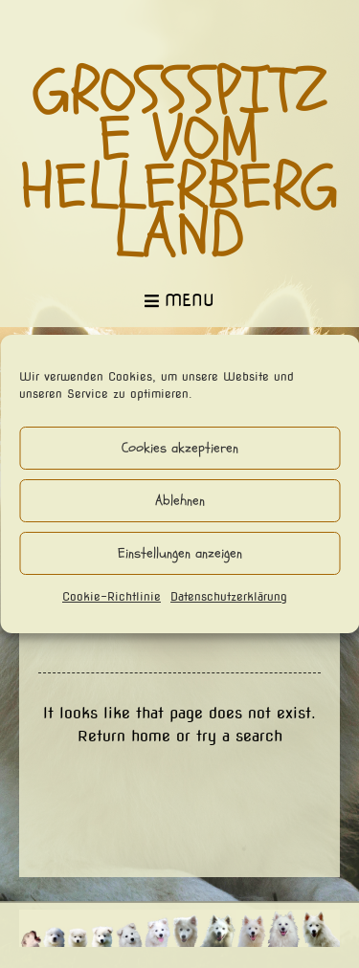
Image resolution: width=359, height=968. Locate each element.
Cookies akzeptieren (180, 448)
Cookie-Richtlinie (111, 596)
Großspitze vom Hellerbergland (179, 163)
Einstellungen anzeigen (180, 553)
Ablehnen (180, 501)
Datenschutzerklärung (228, 596)
